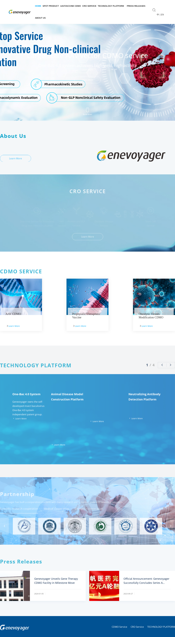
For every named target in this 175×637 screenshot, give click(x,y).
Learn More (87, 79)
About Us (40, 18)
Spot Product (51, 6)
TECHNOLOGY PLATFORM (161, 626)
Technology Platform (111, 6)
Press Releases (136, 6)
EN (162, 14)
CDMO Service (119, 626)
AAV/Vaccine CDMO (70, 6)
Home (38, 6)
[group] (87, 66)
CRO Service (89, 6)
